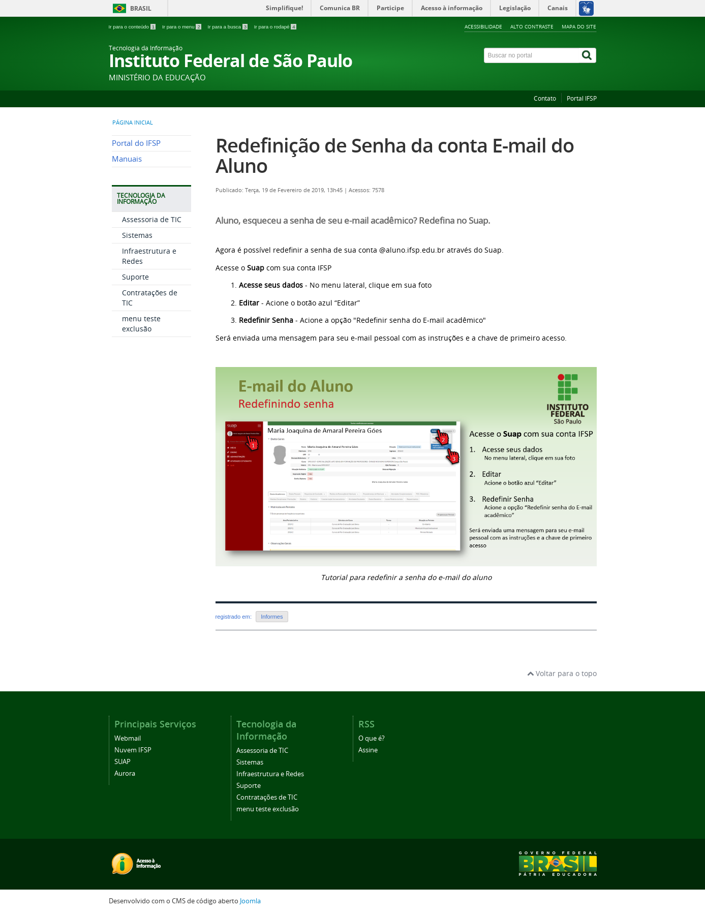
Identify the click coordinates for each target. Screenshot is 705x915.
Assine (368, 750)
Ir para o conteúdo (133, 26)
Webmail (127, 738)
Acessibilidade (483, 26)
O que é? (371, 738)
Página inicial (132, 122)
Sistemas (137, 235)
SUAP (122, 761)
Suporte (135, 277)
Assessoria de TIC (151, 219)
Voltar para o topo (562, 673)
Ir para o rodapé (275, 26)
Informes (272, 617)
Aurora (124, 773)
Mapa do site (579, 26)
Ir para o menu (182, 26)
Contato (545, 98)
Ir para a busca (228, 26)
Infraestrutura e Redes (270, 774)
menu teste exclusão (141, 323)
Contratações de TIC (266, 797)
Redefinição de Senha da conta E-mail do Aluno (395, 155)
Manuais (127, 159)
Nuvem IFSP (132, 750)
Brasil (140, 8)
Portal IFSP (582, 98)
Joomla (250, 901)
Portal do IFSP (136, 143)
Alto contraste (532, 26)
